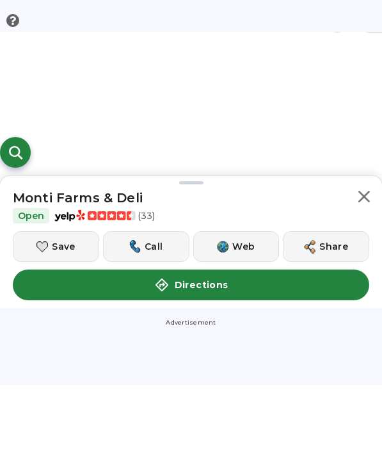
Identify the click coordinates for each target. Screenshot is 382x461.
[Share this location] (326, 246)
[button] (364, 199)
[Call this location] (146, 246)
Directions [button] (191, 285)
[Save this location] (56, 246)
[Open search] (15, 152)
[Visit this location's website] (236, 246)
